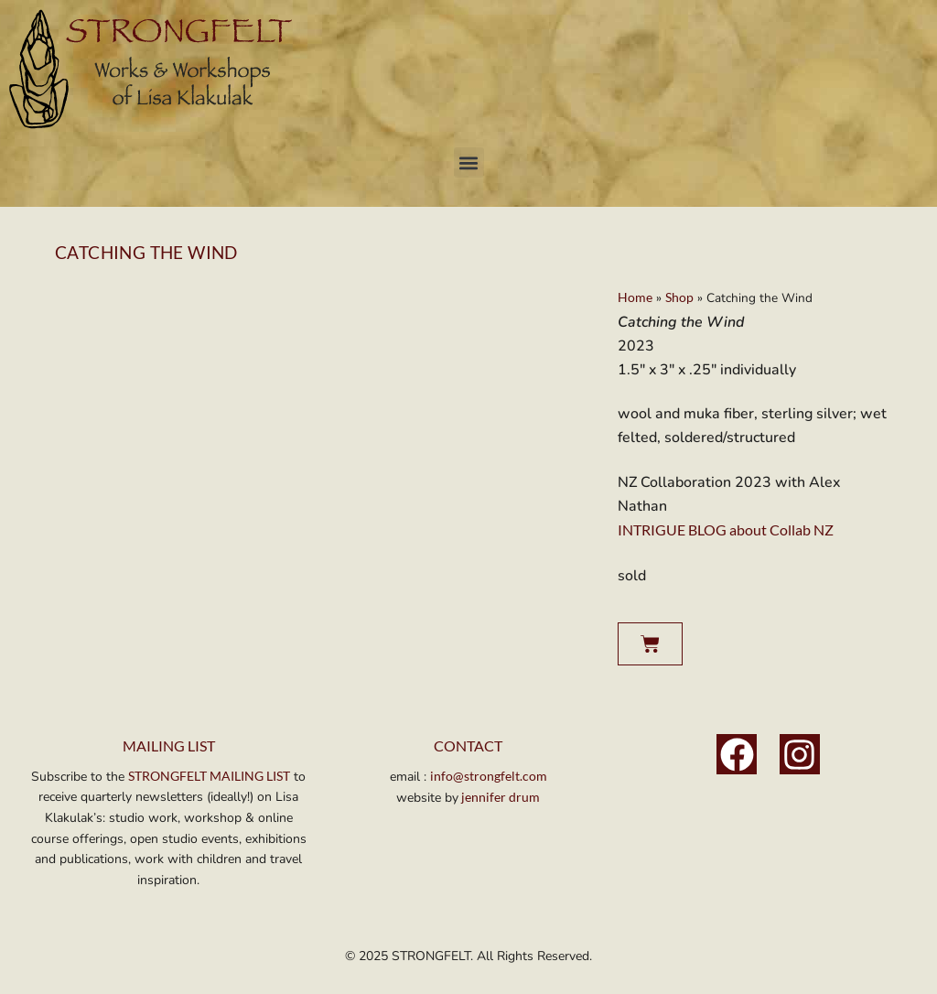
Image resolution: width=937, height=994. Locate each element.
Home (635, 297)
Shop (679, 297)
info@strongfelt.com (488, 775)
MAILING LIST (169, 745)
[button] (469, 162)
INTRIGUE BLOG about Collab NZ (726, 529)
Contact (468, 745)
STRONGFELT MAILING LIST (209, 775)
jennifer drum (499, 797)
